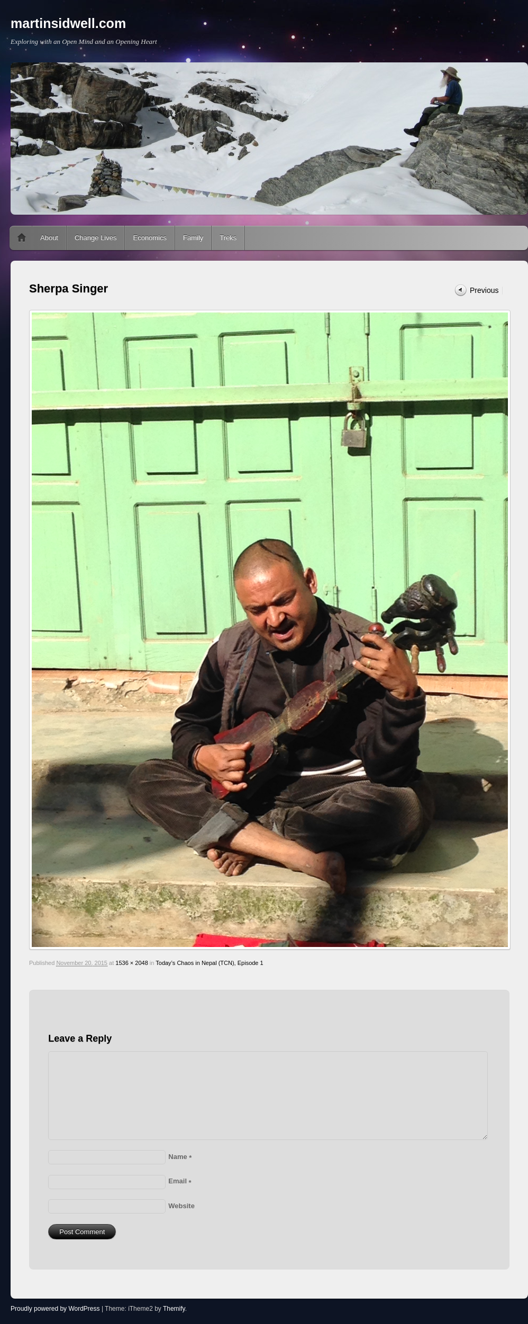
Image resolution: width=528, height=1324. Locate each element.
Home (22, 238)
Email (179, 1181)
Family (193, 238)
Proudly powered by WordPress (55, 1308)
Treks (228, 238)
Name (180, 1157)
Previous (484, 290)
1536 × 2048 (131, 963)
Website (181, 1206)
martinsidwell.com (68, 23)
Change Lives (96, 238)
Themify (174, 1308)
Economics (150, 238)
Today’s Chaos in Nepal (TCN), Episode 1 (209, 963)
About (49, 238)
